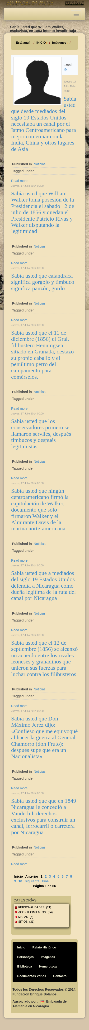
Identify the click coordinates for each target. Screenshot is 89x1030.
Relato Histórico (44, 947)
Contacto (59, 976)
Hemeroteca (48, 966)
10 (20, 881)
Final (46, 881)
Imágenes (59, 42)
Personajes (25, 957)
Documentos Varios (31, 976)
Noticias (40, 164)
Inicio (21, 947)
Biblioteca (24, 966)
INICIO (41, 42)
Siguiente (31, 881)
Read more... (20, 181)
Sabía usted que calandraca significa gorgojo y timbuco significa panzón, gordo (42, 282)
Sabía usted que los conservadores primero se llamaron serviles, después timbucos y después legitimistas (41, 434)
